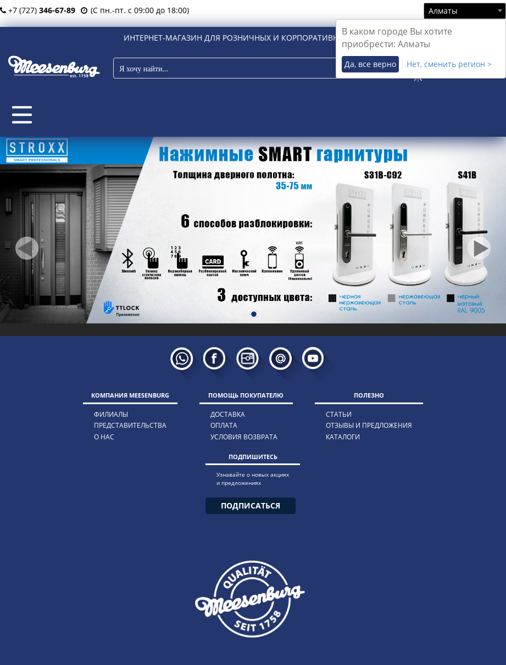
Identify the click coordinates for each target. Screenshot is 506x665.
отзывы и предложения (369, 425)
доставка (227, 414)
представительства (130, 425)
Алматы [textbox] (443, 10)
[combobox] (465, 10)
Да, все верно (370, 64)
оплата (223, 425)
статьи (339, 414)
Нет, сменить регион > (449, 64)
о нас (104, 437)
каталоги (343, 437)
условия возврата (243, 437)
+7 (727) (37, 10)
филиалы (111, 414)
